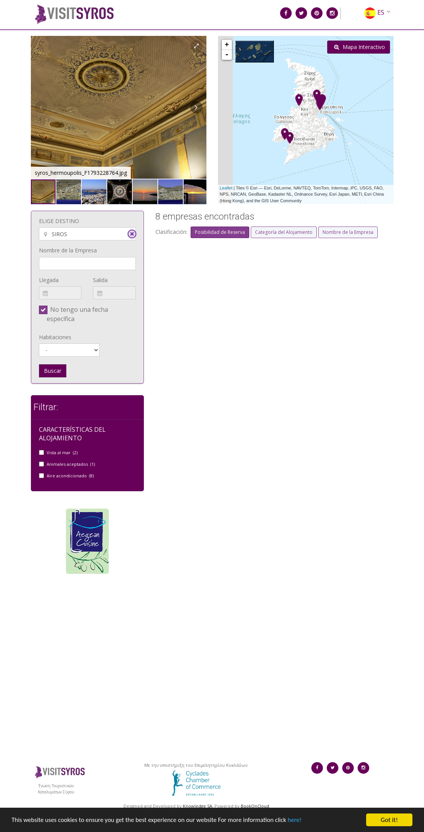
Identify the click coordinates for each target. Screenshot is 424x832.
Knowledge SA (197, 806)
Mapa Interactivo (359, 47)
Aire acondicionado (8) (70, 476)
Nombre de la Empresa (68, 250)
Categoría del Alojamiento (284, 232)
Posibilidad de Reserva (220, 232)
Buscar (52, 370)
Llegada (49, 280)
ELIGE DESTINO (59, 221)
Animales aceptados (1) (71, 464)
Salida (100, 280)
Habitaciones (55, 337)
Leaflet (226, 188)
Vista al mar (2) (62, 452)
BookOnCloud (255, 806)
